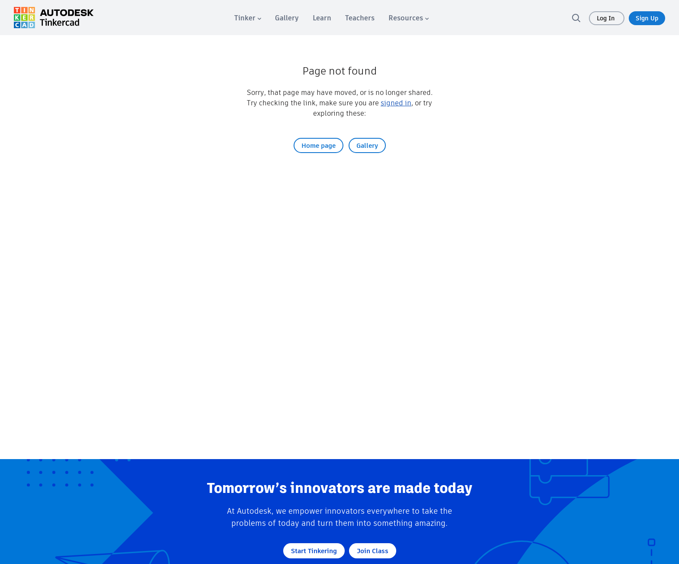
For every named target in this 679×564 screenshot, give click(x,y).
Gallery (367, 145)
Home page (318, 145)
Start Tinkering (314, 550)
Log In (607, 18)
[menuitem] (247, 18)
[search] (575, 17)
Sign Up (647, 18)
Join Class (372, 550)
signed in (396, 103)
